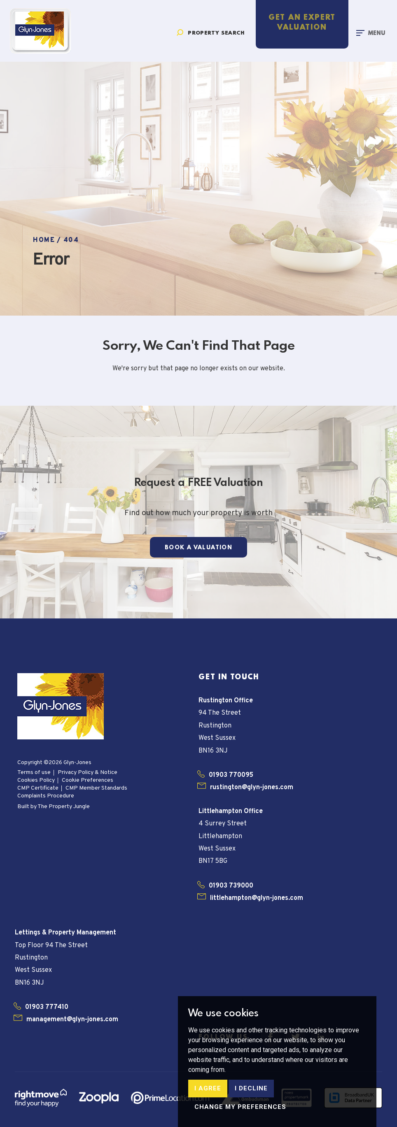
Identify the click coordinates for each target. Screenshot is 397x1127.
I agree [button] (207, 1112)
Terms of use (34, 772)
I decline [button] (251, 1112)
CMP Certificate (37, 788)
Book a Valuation (198, 548)
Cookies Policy (36, 780)
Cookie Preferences (87, 780)
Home (44, 240)
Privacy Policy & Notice (87, 772)
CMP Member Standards (96, 788)
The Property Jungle (63, 806)
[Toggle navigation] (370, 32)
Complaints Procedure (45, 795)
